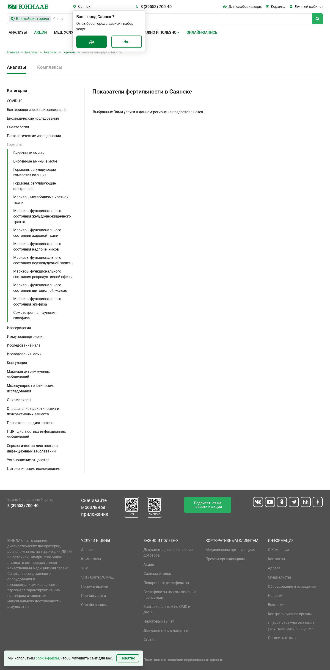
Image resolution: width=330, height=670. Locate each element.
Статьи (149, 639)
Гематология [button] (18, 127)
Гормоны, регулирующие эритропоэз (34, 186)
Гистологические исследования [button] (34, 136)
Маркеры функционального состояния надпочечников (37, 246)
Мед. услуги (66, 32)
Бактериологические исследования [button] (37, 110)
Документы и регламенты (165, 630)
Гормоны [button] (14, 144)
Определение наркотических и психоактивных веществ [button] (33, 411)
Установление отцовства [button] (28, 460)
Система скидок (157, 573)
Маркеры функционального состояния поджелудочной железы (43, 260)
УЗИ (84, 568)
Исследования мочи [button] (24, 354)
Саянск (84, 6)
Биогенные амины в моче (35, 161)
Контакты (276, 559)
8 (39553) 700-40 (156, 6)
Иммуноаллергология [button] (25, 336)
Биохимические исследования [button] (33, 118)
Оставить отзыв (282, 638)
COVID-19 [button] (14, 101)
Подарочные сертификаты (166, 583)
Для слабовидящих (245, 6)
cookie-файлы (47, 658)
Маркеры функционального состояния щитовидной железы (40, 288)
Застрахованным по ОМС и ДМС (166, 609)
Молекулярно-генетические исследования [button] (30, 388)
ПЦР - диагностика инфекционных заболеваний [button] (36, 434)
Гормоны (69, 52)
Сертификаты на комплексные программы (169, 595)
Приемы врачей (94, 586)
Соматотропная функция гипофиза (34, 315)
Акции (40, 32)
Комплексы (49, 67)
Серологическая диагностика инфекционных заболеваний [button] (32, 448)
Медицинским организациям (231, 550)
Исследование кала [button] (24, 345)
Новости (275, 595)
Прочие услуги (93, 595)
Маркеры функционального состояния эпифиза (37, 301)
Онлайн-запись (202, 32)
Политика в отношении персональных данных (183, 660)
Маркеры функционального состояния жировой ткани (37, 233)
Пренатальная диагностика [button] (31, 423)
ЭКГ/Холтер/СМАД (97, 577)
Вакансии (276, 605)
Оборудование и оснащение (292, 586)
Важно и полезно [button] (159, 32)
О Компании (278, 550)
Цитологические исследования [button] (33, 468)
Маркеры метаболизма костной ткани (41, 200)
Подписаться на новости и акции (207, 505)
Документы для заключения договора (168, 552)
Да (91, 41)
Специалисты (279, 577)
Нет (127, 41)
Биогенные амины (28, 153)
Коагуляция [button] (17, 363)
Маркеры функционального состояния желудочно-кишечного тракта (42, 216)
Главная (13, 52)
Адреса (274, 568)
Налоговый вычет (158, 621)
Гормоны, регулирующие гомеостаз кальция (34, 172)
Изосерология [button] (19, 328)
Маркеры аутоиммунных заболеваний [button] (28, 374)
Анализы (18, 32)
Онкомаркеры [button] (19, 400)
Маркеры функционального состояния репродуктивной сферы (42, 274)
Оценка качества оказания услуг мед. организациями (291, 626)
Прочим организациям (225, 559)
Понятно (128, 658)
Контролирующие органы (290, 614)
